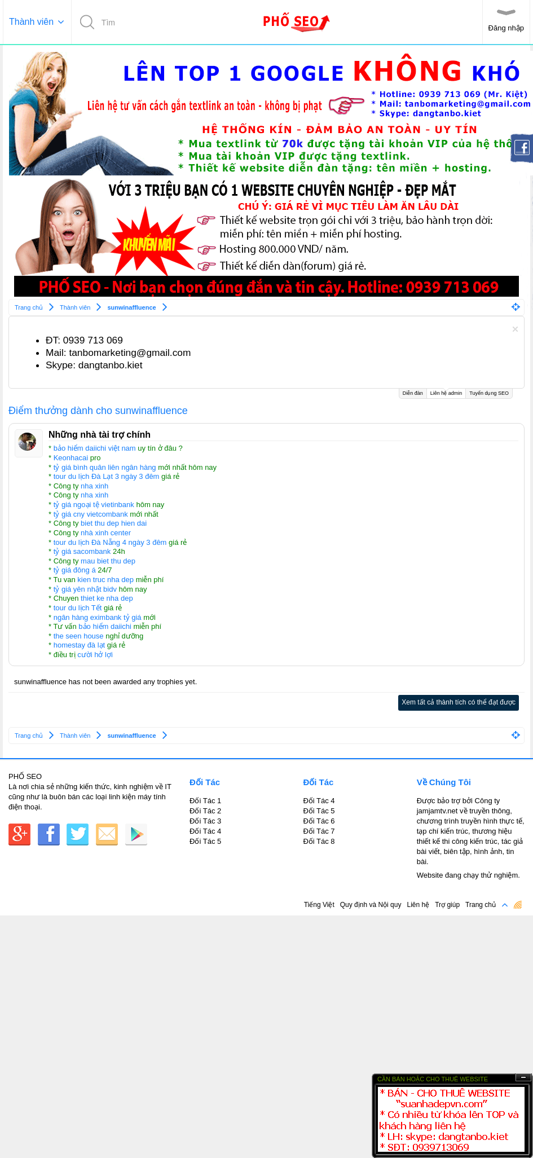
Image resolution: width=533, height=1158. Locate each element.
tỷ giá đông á (75, 570)
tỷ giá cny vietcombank (91, 514)
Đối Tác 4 (205, 831)
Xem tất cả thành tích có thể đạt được (459, 702)
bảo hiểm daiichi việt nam (95, 448)
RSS (518, 905)
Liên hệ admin (446, 392)
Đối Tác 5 (205, 841)
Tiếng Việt (319, 905)
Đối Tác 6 (318, 821)
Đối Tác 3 (205, 821)
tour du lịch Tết (78, 608)
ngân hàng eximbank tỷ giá (98, 617)
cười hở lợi (95, 654)
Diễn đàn (413, 393)
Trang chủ (480, 905)
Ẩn (523, 1077)
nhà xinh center (106, 533)
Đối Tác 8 (318, 841)
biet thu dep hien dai (114, 523)
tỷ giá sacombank (82, 551)
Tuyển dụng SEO (489, 393)
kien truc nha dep (105, 579)
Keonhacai (71, 457)
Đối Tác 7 (318, 831)
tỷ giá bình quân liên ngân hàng (105, 467)
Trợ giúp (447, 905)
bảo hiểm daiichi (104, 626)
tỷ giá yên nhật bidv (85, 589)
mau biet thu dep (108, 561)
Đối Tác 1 (205, 800)
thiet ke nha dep (107, 598)
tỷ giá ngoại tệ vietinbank (94, 504)
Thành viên (31, 22)
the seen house (79, 636)
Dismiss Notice (515, 329)
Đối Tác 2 (205, 811)
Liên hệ (418, 905)
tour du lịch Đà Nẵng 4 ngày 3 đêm (110, 542)
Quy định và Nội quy (371, 905)
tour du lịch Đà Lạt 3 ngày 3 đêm (107, 476)
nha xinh (94, 486)
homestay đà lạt (79, 645)
